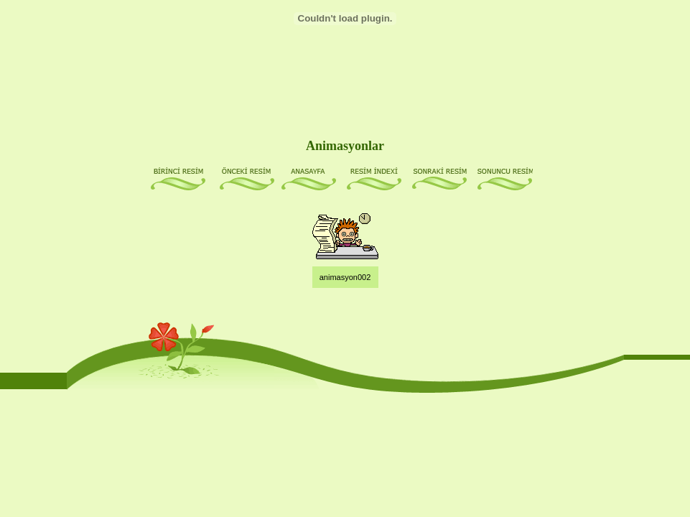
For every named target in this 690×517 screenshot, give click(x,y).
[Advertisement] (347, 80)
